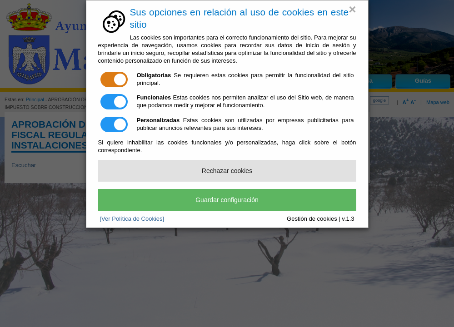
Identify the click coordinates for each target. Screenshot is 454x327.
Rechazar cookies (227, 170)
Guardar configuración (227, 199)
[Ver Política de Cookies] (132, 218)
